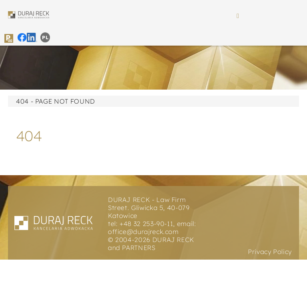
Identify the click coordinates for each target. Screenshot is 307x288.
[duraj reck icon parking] (8, 37)
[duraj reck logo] (28, 14)
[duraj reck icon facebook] (22, 36)
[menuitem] (45, 37)
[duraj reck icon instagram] (32, 36)
